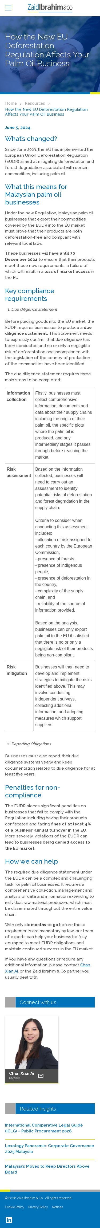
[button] (10, 8)
